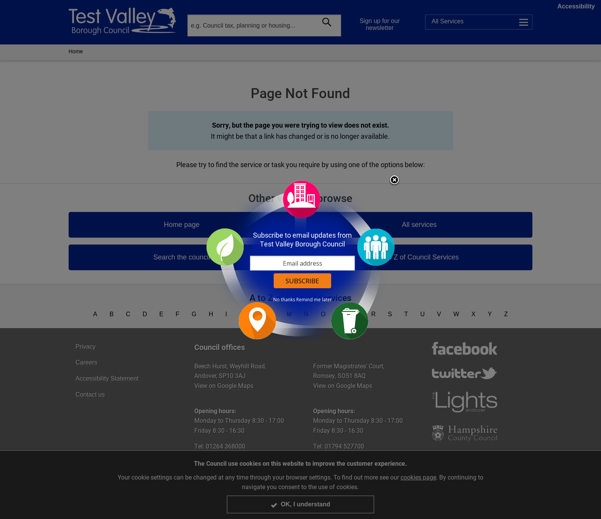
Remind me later (314, 300)
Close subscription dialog (394, 180)
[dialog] (300, 260)
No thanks (284, 300)
